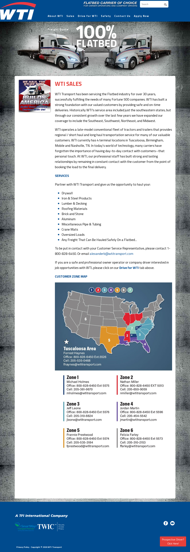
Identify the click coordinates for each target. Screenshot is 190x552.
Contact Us (122, 16)
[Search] (154, 4)
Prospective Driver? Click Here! (173, 541)
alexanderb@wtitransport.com (111, 253)
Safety (106, 16)
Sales (70, 16)
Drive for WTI (88, 16)
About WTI (55, 16)
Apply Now (141, 16)
